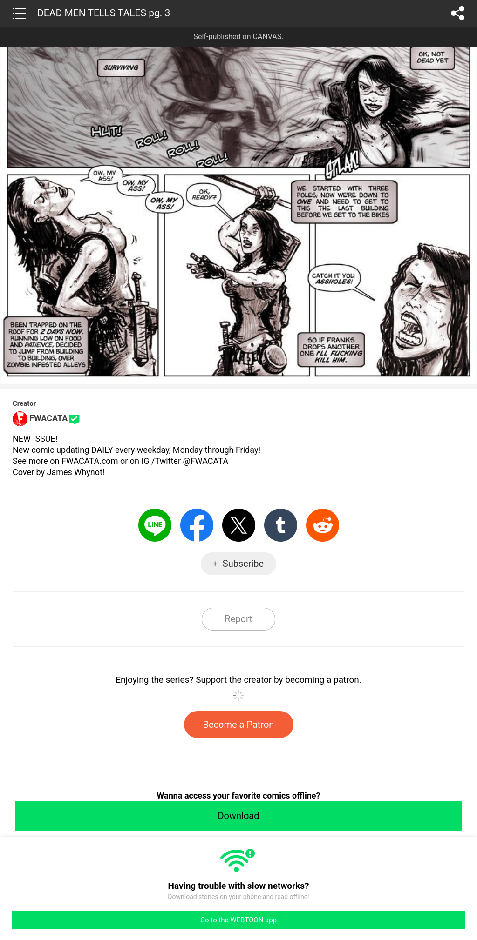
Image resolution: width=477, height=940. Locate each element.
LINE (154, 525)
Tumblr (280, 525)
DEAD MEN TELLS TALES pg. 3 (103, 13)
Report (238, 618)
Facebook (196, 525)
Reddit (322, 525)
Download (238, 815)
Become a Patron (238, 724)
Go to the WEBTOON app (238, 920)
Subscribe (243, 563)
